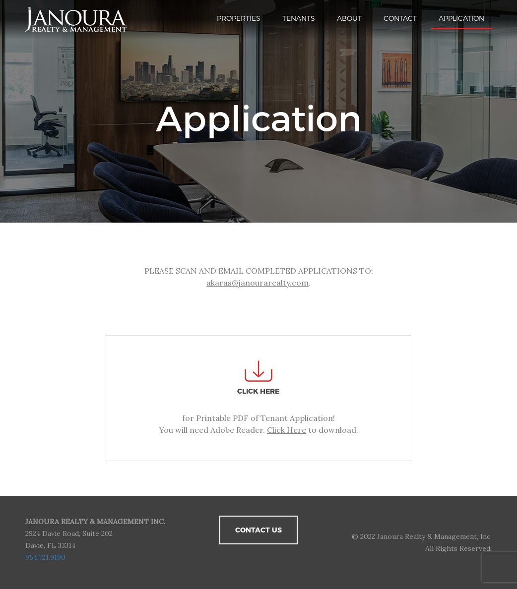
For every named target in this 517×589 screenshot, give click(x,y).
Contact (400, 18)
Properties (238, 18)
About (349, 18)
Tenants (298, 18)
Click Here (286, 430)
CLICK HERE (258, 391)
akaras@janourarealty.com (257, 283)
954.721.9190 (45, 557)
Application (461, 18)
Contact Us (258, 530)
